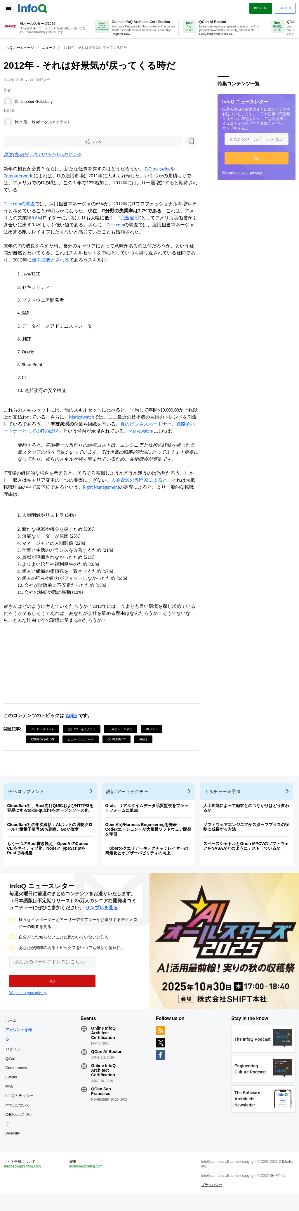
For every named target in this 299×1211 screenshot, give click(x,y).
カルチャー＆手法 (123, 730)
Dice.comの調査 (21, 204)
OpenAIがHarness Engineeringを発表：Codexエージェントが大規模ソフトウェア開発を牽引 (150, 834)
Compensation (44, 740)
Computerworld (21, 176)
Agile (73, 716)
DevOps (153, 730)
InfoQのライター (22, 1106)
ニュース (51, 47)
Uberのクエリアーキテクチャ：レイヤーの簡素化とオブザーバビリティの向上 (148, 855)
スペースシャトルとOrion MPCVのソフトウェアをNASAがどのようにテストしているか (248, 851)
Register (258, 7)
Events (13, 1087)
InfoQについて (20, 1115)
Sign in (282, 7)
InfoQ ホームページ (21, 47)
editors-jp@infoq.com (87, 1181)
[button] (254, 158)
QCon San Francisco (102, 1101)
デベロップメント (45, 730)
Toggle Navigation (11, 6)
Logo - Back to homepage (35, 6)
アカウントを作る (21, 1044)
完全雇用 (141, 218)
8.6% (48, 218)
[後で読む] (42, 141)
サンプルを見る (233, 127)
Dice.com (131, 225)
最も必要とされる (57, 260)
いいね (22, 141)
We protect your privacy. (240, 172)
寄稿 (11, 1096)
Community (119, 740)
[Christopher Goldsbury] (10, 101)
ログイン (15, 1058)
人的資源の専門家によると (141, 480)
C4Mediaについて (21, 1129)
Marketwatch (88, 417)
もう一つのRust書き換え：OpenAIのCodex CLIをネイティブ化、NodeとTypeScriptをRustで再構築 (50, 853)
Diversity (15, 1143)
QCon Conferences (18, 1073)
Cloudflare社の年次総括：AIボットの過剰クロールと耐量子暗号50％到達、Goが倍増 (52, 832)
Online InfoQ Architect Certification (104, 1043)
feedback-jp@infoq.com (24, 1181)
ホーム (13, 1030)
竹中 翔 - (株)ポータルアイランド (45, 121)
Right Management (108, 487)
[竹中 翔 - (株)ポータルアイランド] (10, 121)
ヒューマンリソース (83, 740)
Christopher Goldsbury (36, 101)
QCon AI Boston (108, 1061)
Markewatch (156, 431)
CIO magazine (160, 169)
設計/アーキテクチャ (84, 730)
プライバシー (211, 1199)
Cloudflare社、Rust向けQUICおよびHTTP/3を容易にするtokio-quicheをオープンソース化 (52, 813)
